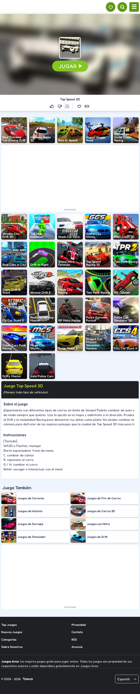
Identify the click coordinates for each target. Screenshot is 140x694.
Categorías (8, 639)
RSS (74, 639)
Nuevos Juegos (11, 632)
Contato (77, 632)
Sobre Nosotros (12, 647)
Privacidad (79, 624)
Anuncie (77, 647)
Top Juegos (9, 624)
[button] (70, 48)
